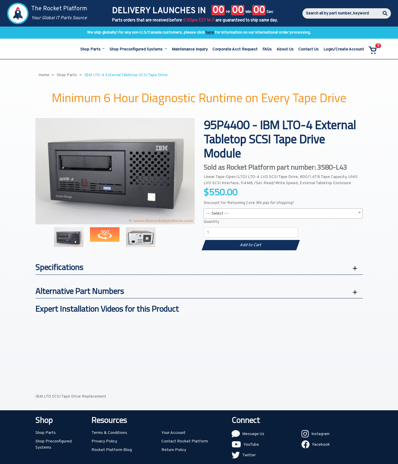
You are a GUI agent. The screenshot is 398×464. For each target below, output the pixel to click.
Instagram (320, 434)
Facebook (321, 444)
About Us (285, 49)
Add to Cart (250, 245)
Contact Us (308, 49)
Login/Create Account (343, 49)
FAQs (267, 49)
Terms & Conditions (109, 432)
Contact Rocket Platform (184, 441)
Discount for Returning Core (249, 202)
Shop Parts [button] (90, 49)
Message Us (253, 434)
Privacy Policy (104, 441)
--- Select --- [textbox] (217, 213)
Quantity (211, 221)
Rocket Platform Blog (111, 449)
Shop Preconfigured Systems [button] (136, 49)
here (210, 32)
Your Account (173, 432)
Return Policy (173, 449)
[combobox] (283, 213)
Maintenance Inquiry (190, 49)
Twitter (249, 455)
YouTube (251, 444)
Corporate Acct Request (235, 49)
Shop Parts (45, 432)
